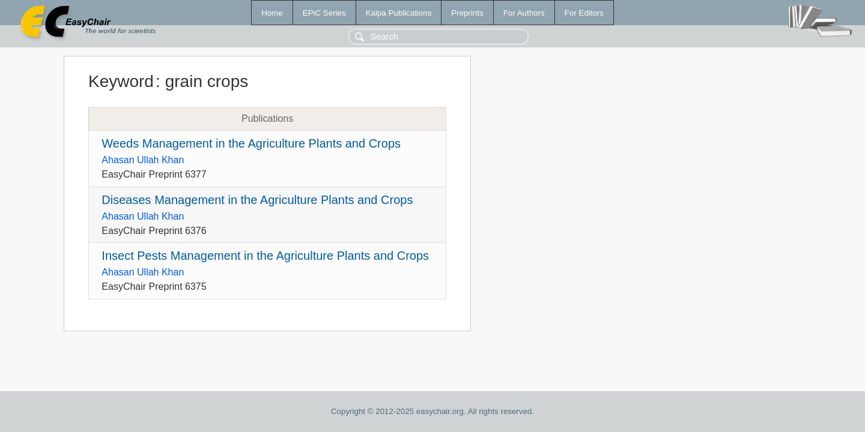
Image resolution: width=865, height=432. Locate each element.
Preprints (467, 12)
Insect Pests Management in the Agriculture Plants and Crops (265, 255)
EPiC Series (324, 12)
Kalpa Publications (399, 12)
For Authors (524, 12)
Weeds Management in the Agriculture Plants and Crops (251, 143)
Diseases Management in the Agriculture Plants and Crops (257, 199)
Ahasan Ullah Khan (143, 160)
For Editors (584, 12)
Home (272, 12)
